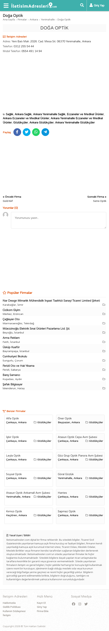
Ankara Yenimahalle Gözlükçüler (75, 122)
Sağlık (9, 114)
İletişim (7, 615)
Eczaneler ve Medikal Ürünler (85, 114)
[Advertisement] (54, 83)
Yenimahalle (48, 19)
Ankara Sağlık (23, 114)
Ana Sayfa (9, 19)
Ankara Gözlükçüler (41, 122)
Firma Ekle (42, 611)
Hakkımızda (9, 603)
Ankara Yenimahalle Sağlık (49, 114)
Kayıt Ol (41, 603)
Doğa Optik (63, 19)
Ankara (34, 19)
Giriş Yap (42, 607)
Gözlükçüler (20, 122)
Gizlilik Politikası (12, 607)
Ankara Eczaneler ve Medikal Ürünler (26, 118)
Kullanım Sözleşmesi (14, 611)
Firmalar (22, 19)
